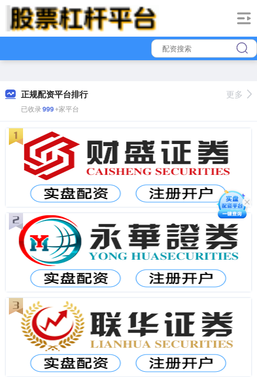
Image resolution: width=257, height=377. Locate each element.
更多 (239, 94)
